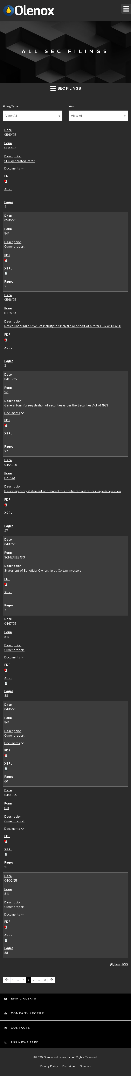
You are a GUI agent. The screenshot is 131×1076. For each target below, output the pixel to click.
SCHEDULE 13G (14, 557)
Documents (14, 168)
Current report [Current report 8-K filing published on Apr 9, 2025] (14, 821)
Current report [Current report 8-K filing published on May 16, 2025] (14, 246)
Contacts (20, 1027)
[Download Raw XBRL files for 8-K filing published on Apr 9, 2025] (6, 854)
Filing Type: (11, 106)
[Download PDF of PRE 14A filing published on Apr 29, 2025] (6, 504)
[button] (126, 9)
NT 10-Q (10, 313)
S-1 (6, 392)
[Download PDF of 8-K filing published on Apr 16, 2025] (6, 755)
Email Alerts (23, 998)
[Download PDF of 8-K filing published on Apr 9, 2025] (6, 841)
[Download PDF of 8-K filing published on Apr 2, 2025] (6, 926)
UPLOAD (10, 148)
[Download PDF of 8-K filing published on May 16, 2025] (6, 260)
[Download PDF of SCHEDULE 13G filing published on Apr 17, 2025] (6, 584)
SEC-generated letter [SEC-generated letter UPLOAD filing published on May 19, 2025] (19, 161)
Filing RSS (119, 964)
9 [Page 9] (34, 980)
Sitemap (85, 1066)
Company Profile (27, 1013)
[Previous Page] (7, 980)
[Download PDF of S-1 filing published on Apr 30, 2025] (6, 425)
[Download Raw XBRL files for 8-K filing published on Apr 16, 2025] (6, 768)
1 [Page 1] (13, 980)
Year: (72, 106)
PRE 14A (9, 478)
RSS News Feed (24, 1042)
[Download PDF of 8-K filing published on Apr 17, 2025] (6, 669)
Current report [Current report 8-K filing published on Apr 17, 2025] (14, 650)
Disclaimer (69, 1066)
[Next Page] (51, 980)
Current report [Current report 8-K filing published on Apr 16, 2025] (14, 735)
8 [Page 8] (29, 980)
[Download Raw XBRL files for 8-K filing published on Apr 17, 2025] (6, 682)
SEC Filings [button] (65, 88)
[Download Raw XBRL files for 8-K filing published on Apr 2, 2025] (6, 939)
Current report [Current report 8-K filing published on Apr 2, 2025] (14, 907)
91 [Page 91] (45, 980)
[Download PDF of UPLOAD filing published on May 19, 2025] (6, 180)
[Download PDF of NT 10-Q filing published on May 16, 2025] (6, 339)
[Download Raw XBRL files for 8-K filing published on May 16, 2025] (6, 273)
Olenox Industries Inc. (57, 1057)
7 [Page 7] (24, 980)
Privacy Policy (49, 1066)
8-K (6, 233)
